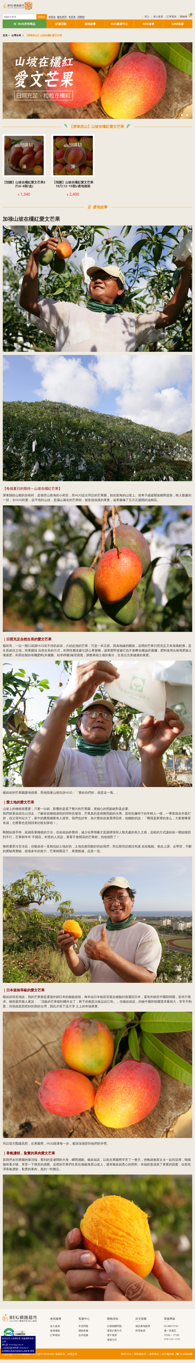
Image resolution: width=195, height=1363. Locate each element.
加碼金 (52, 16)
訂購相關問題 (114, 1326)
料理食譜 (140, 1330)
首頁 (5, 35)
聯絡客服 (83, 1330)
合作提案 (83, 1335)
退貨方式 (112, 1339)
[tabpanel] (97, 80)
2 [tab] (182, 115)
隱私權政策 (140, 1354)
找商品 (41, 16)
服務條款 (154, 1354)
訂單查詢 (171, 16)
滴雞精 (81, 16)
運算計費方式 (114, 1330)
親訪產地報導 (142, 1326)
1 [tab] (176, 115)
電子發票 (112, 1335)
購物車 (186, 16)
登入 (147, 16)
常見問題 (83, 1326)
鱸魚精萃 (62, 16)
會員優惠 (55, 1330)
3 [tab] (187, 115)
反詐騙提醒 (168, 1354)
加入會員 (158, 16)
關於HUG (126, 1354)
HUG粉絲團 (184, 1354)
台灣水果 (16, 35)
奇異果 (72, 16)
